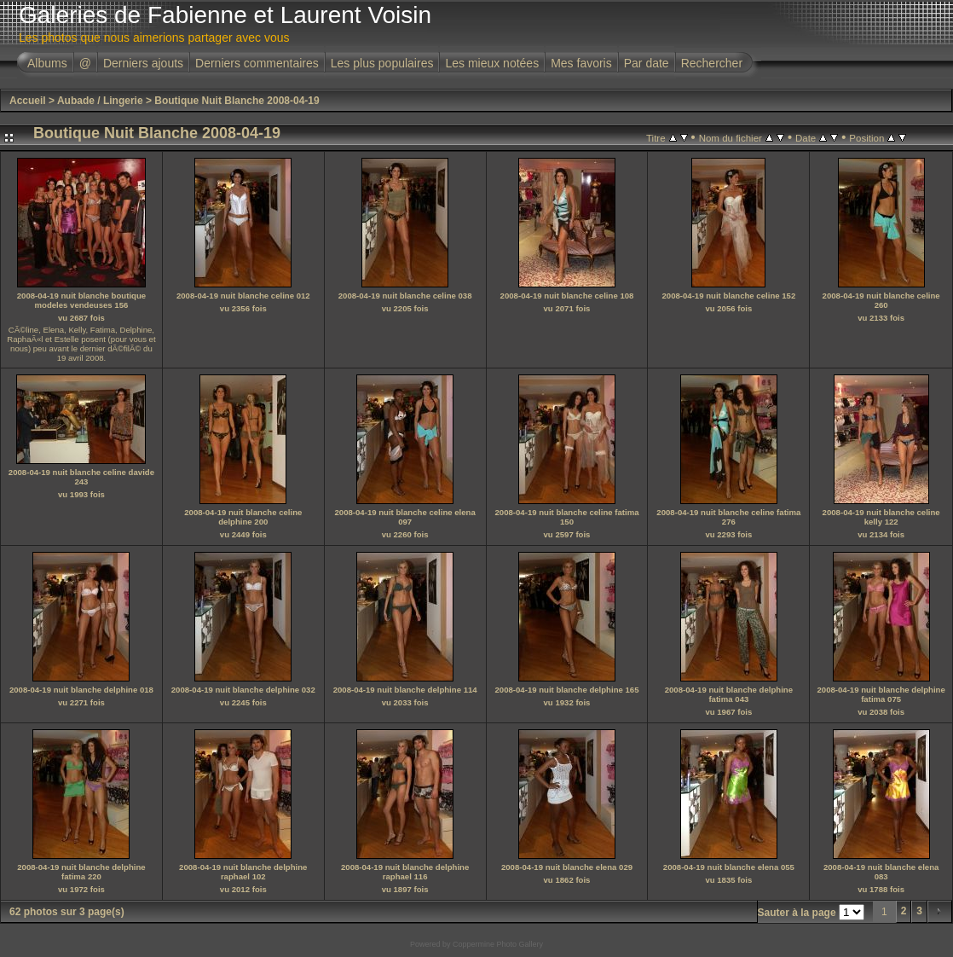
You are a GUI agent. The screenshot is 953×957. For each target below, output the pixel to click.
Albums (47, 63)
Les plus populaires (382, 63)
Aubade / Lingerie (100, 101)
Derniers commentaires (257, 63)
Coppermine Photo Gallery (498, 944)
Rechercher (711, 63)
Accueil (27, 101)
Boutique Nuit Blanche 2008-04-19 (236, 101)
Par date (646, 63)
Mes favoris (581, 63)
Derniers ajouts (143, 63)
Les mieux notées (492, 63)
